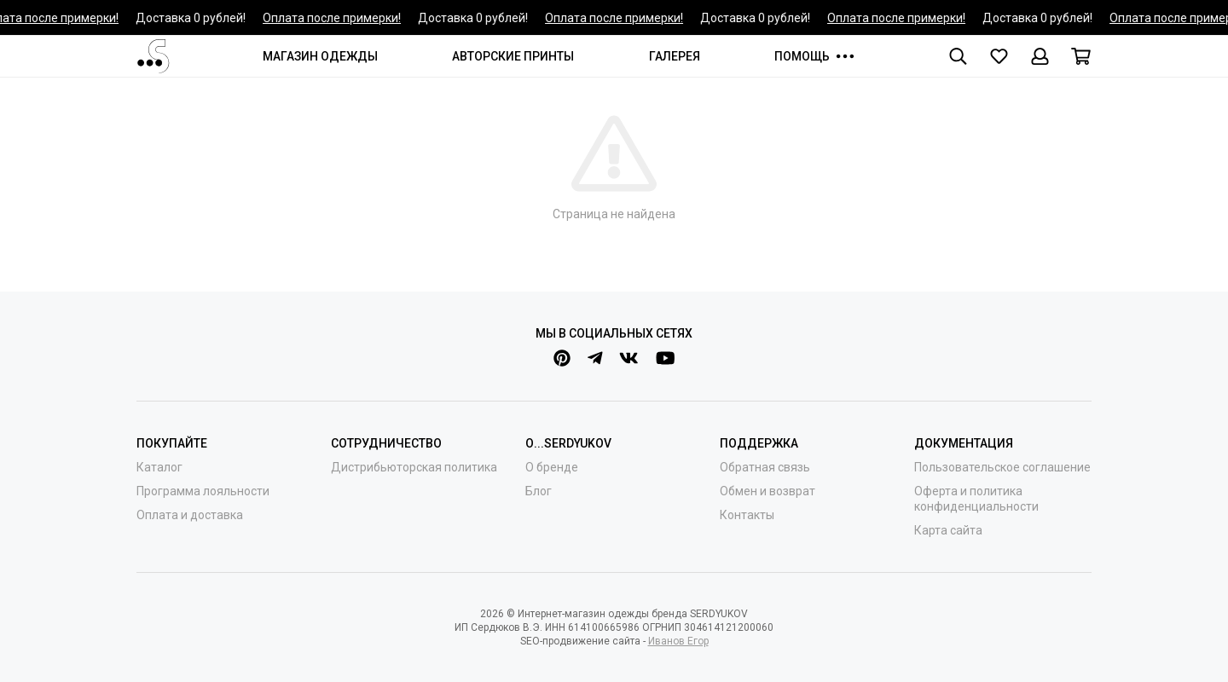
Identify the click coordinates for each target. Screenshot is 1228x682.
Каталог (159, 467)
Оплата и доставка (189, 515)
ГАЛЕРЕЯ (674, 56)
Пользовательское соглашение (1002, 467)
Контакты (747, 515)
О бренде (551, 467)
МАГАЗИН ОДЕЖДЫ (320, 56)
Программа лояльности (202, 491)
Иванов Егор (678, 641)
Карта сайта (948, 530)
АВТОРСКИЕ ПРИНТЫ (513, 56)
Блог (538, 491)
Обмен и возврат (767, 491)
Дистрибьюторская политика (414, 467)
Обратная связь (765, 467)
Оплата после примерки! (333, 18)
